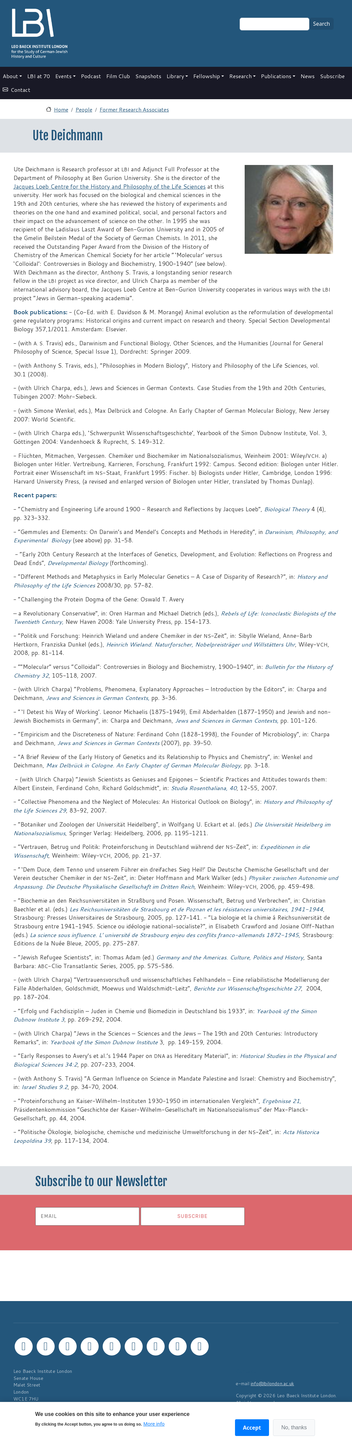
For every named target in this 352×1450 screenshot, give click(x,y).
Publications (276, 76)
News (308, 76)
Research (240, 76)
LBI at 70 (38, 76)
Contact (20, 90)
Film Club (118, 76)
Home (61, 109)
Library (175, 76)
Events (63, 76)
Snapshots (148, 76)
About (10, 76)
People (84, 109)
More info (154, 1424)
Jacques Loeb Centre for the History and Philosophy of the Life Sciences (109, 186)
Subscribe (332, 76)
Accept (252, 1427)
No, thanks (294, 1427)
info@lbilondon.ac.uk (272, 1383)
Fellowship (206, 76)
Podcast (91, 76)
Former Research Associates (134, 109)
